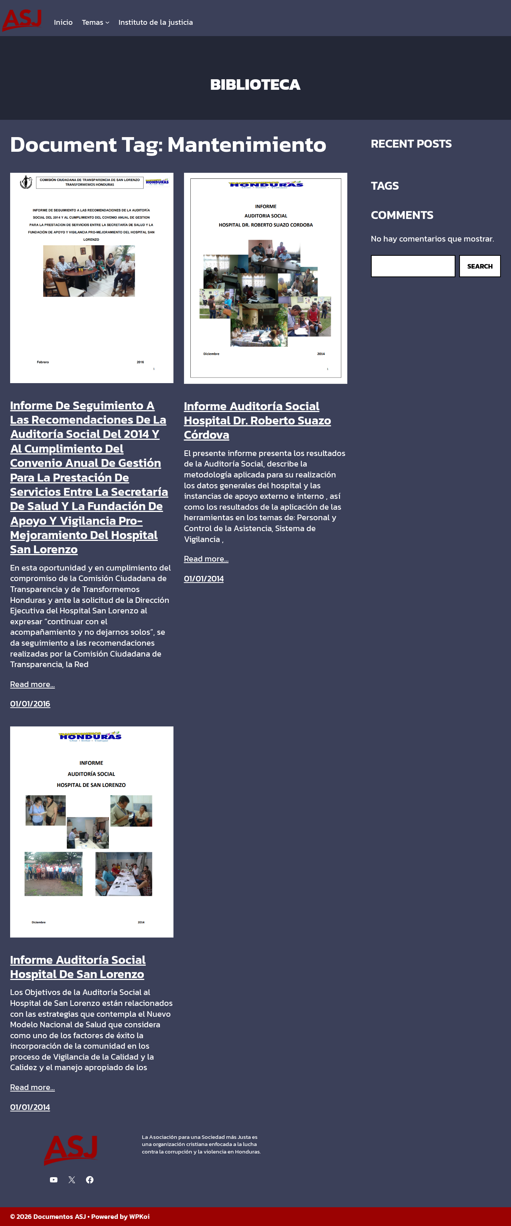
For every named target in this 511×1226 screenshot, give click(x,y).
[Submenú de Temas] (107, 22)
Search (480, 266)
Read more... (32, 684)
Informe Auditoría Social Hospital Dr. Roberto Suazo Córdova (257, 420)
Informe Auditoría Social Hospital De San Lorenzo (78, 967)
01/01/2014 (204, 578)
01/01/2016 (30, 704)
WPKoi (139, 1216)
